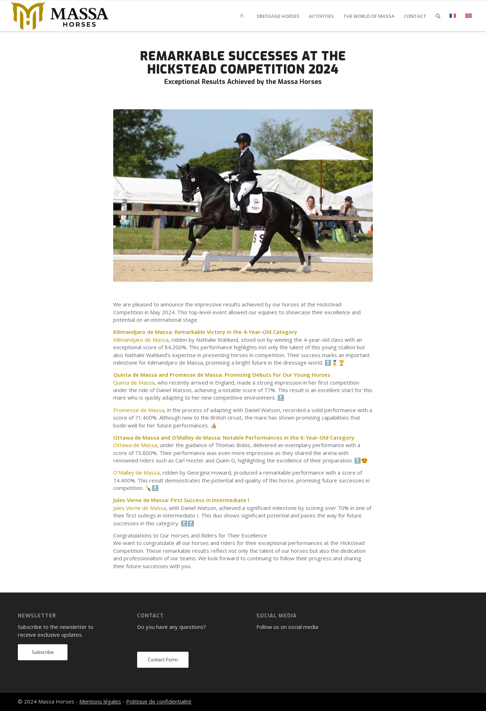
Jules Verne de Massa (139, 507)
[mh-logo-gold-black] (60, 16)
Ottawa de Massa (135, 445)
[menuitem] (243, 16)
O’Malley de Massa (136, 472)
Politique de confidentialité (158, 701)
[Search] (438, 16)
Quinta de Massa (134, 382)
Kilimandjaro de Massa (141, 339)
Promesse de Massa (138, 410)
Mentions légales (100, 701)
